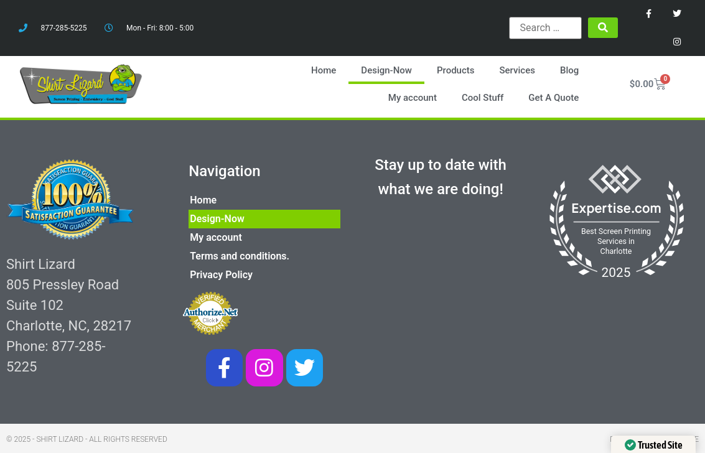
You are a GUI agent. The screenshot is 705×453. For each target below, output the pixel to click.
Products (456, 69)
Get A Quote (554, 97)
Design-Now (387, 69)
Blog (570, 69)
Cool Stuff (483, 97)
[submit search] (603, 27)
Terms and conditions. (239, 255)
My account (412, 97)
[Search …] (545, 28)
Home (324, 69)
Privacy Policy (221, 273)
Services (517, 69)
